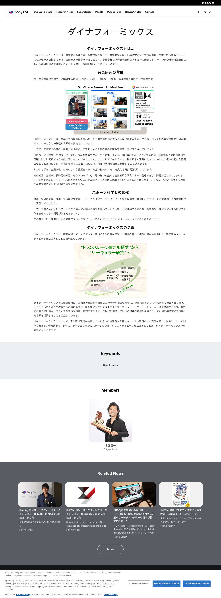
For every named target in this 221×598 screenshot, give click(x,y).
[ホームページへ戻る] (19, 12)
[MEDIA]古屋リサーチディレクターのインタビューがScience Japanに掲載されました (86, 513)
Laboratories (84, 11)
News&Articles (133, 11)
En (210, 11)
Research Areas (64, 11)
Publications (114, 11)
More (110, 549)
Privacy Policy (111, 596)
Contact (149, 11)
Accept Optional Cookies (197, 585)
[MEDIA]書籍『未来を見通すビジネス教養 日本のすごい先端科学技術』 (181, 512)
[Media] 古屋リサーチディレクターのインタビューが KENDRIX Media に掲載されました (39, 513)
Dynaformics (110, 365)
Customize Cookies (138, 585)
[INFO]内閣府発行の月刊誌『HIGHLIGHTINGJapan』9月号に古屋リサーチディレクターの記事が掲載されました (133, 515)
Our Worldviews (43, 11)
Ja (205, 11)
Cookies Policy (23, 596)
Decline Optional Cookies (166, 585)
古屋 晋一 (110, 445)
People (99, 11)
